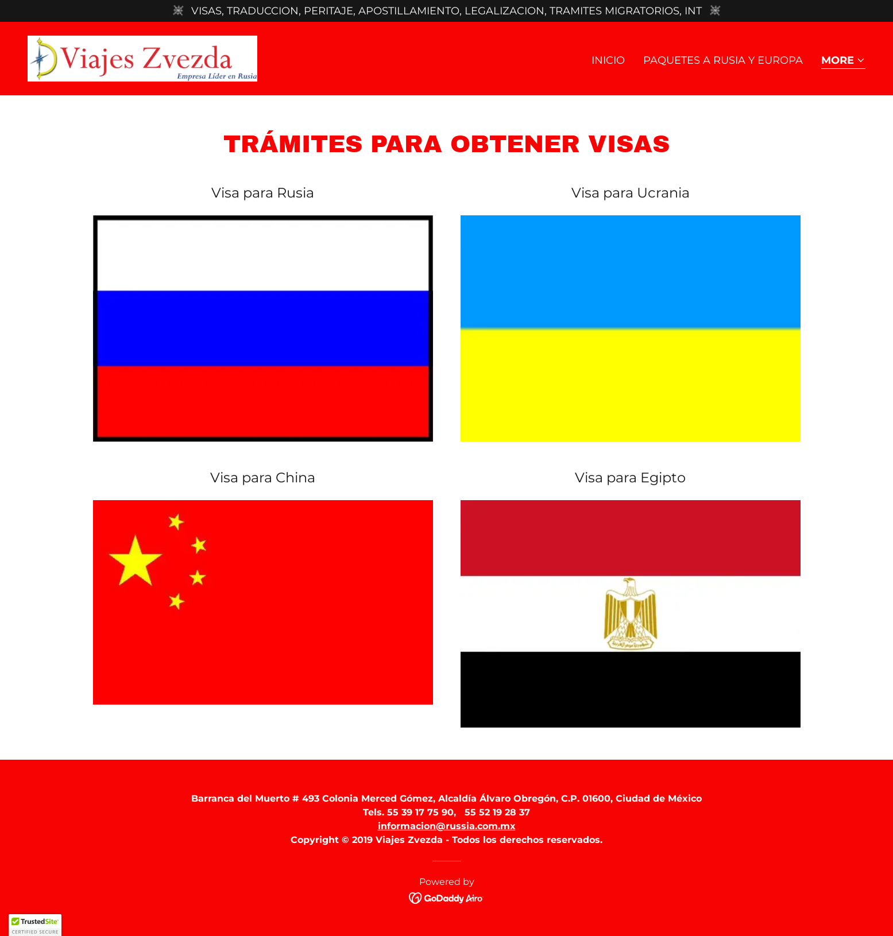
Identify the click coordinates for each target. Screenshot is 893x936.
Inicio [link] (608, 60)
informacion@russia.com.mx (447, 826)
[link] (142, 58)
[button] (843, 61)
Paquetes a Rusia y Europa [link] (723, 60)
